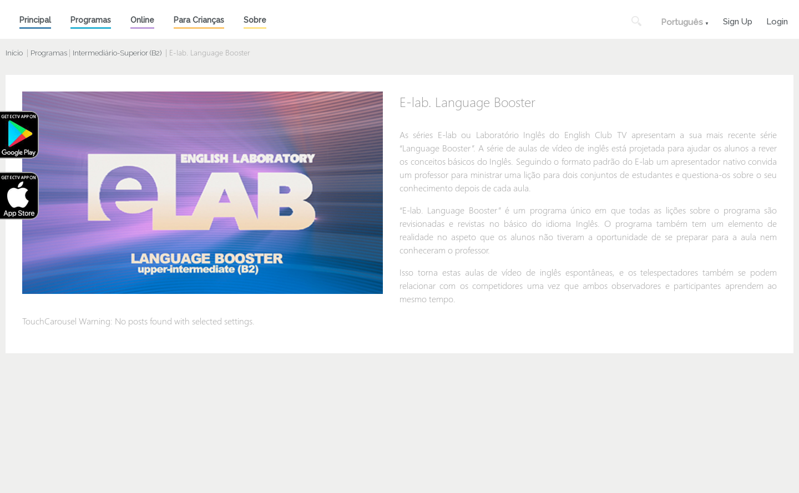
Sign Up (737, 20)
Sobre (255, 20)
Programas (90, 20)
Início (14, 53)
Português (682, 22)
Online (142, 20)
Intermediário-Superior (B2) (117, 53)
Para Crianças (199, 20)
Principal (35, 20)
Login (777, 20)
